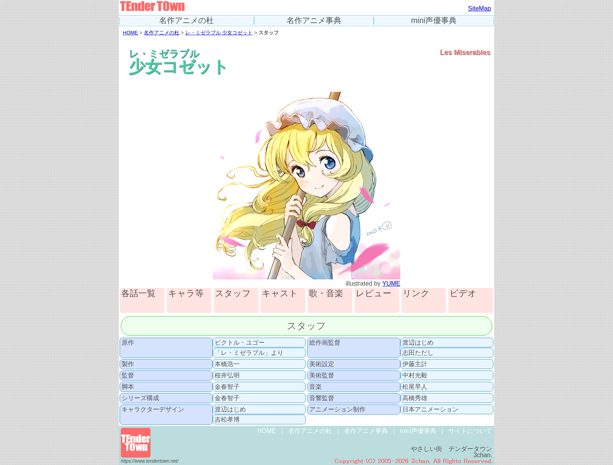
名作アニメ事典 (314, 20)
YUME (391, 283)
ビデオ (463, 293)
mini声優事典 (434, 20)
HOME (130, 33)
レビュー (373, 293)
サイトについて (470, 430)
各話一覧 (138, 293)
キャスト (280, 293)
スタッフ (233, 293)
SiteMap (479, 8)
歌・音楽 (326, 293)
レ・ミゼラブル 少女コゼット (219, 33)
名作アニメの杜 (186, 20)
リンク (416, 293)
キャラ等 (186, 293)
